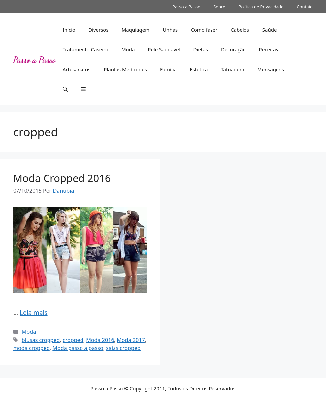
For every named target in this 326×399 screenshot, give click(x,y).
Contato (305, 7)
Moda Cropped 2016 (62, 178)
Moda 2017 (131, 340)
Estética (199, 69)
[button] (65, 89)
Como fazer (204, 29)
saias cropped (123, 348)
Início (69, 29)
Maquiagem (136, 29)
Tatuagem (232, 69)
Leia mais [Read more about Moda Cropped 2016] (34, 312)
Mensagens (270, 69)
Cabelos (240, 29)
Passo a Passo (186, 7)
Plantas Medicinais (125, 69)
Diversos (98, 29)
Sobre (219, 7)
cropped (73, 340)
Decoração (233, 49)
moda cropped (31, 348)
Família (168, 69)
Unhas (170, 29)
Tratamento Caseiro (85, 49)
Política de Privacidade (261, 7)
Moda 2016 (100, 340)
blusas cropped (41, 340)
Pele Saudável (164, 49)
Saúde (269, 29)
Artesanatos (77, 69)
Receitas (268, 49)
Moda (128, 49)
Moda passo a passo (77, 348)
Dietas (200, 49)
